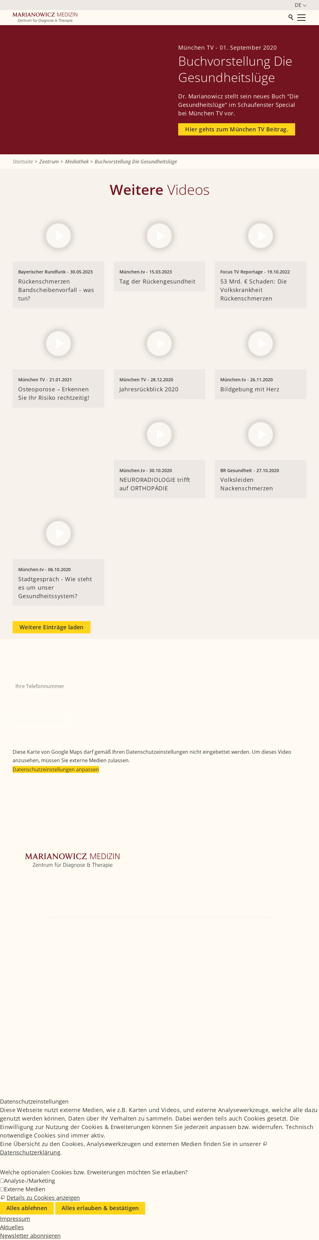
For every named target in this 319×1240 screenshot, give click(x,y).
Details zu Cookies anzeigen (43, 1197)
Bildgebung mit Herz (249, 389)
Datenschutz (264, 1076)
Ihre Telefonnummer (37, 675)
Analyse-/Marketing (29, 1180)
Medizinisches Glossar (274, 1059)
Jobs (255, 1051)
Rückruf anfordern (42, 720)
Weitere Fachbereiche (38, 899)
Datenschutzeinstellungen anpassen (56, 769)
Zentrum (23, 880)
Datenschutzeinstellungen (278, 1085)
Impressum (263, 1068)
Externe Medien (24, 1189)
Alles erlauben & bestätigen (100, 1208)
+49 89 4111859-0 (205, 927)
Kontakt (22, 918)
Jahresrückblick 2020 (149, 389)
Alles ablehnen (26, 1208)
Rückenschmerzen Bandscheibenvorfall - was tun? (56, 290)
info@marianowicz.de (159, 937)
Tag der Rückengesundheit (157, 281)
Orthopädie (26, 889)
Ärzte (19, 908)
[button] (18, 955)
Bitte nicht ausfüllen (38, 696)
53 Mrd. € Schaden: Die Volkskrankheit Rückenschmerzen (253, 290)
